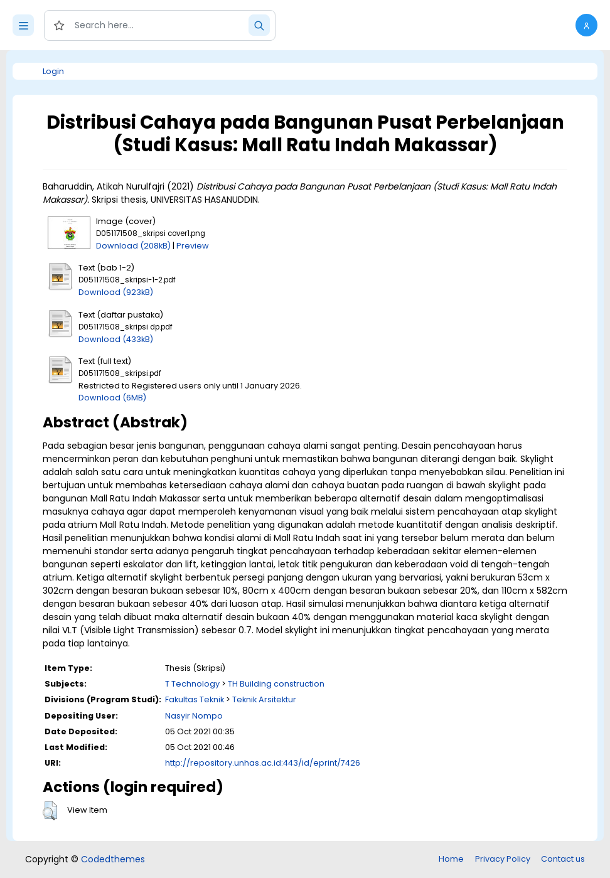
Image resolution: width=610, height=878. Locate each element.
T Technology (192, 683)
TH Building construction (276, 683)
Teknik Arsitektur (264, 699)
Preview (192, 245)
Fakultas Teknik (194, 699)
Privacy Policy (502, 859)
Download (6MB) (112, 397)
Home (451, 859)
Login (53, 71)
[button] (586, 25)
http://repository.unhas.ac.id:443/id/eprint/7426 (262, 763)
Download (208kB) (133, 245)
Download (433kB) (115, 339)
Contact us (563, 859)
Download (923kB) (115, 292)
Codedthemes (113, 859)
